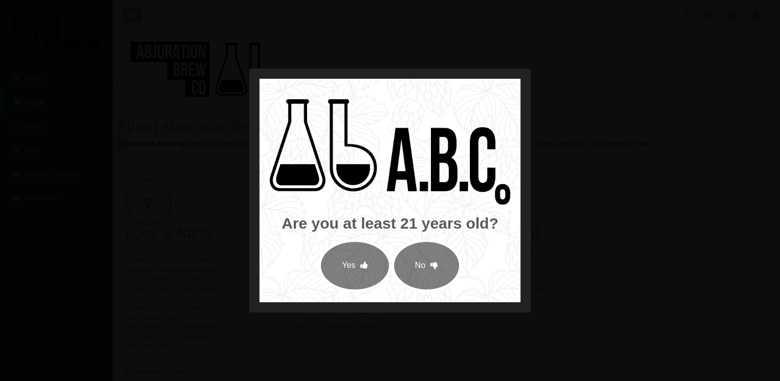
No (426, 265)
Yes (355, 265)
